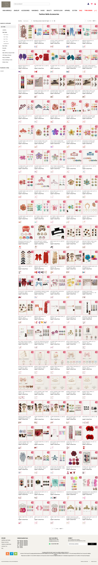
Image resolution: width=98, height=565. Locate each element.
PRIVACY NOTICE (5, 542)
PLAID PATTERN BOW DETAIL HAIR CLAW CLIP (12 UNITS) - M (41, 343)
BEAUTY (49, 10)
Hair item (5, 32)
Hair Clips (6, 36)
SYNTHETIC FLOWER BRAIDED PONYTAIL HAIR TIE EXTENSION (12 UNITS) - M (89, 318)
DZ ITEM (74, 10)
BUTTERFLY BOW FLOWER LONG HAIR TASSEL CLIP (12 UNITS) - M (25, 343)
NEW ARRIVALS (7, 10)
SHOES (42, 10)
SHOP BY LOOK (58, 10)
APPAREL (67, 10)
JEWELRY (16, 10)
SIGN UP (92, 543)
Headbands (6, 43)
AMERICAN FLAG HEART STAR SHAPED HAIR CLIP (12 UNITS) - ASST (25, 493)
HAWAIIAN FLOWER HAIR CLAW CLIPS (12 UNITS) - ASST (88, 142)
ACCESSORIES (25, 10)
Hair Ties (6, 41)
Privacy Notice (94, 561)
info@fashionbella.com (54, 541)
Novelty (4, 48)
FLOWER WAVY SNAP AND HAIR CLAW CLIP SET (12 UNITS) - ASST (72, 292)
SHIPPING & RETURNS (5, 540)
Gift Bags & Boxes (7, 55)
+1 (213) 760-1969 (53, 543)
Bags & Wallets (6, 57)
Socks (4, 50)
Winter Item (5, 62)
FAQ (2, 548)
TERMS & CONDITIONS (6, 544)
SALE (80, 10)
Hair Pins (6, 39)
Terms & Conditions (84, 561)
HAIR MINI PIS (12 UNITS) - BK (89, 416)
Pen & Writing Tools (7, 59)
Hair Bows (6, 34)
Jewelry (4, 29)
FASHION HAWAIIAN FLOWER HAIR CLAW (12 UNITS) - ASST (73, 493)
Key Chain (5, 45)
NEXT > (94, 20)
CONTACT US (4, 546)
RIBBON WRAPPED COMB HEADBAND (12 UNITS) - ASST (24, 418)
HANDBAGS (35, 10)
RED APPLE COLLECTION (8, 52)
